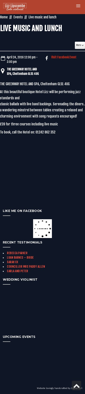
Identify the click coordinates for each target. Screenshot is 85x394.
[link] (17, 7)
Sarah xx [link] (12, 262)
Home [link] (4, 17)
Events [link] (18, 17)
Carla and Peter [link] (17, 271)
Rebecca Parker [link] (17, 253)
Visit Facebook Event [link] (63, 57)
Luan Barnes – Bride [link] (20, 257)
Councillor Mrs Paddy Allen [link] (26, 266)
